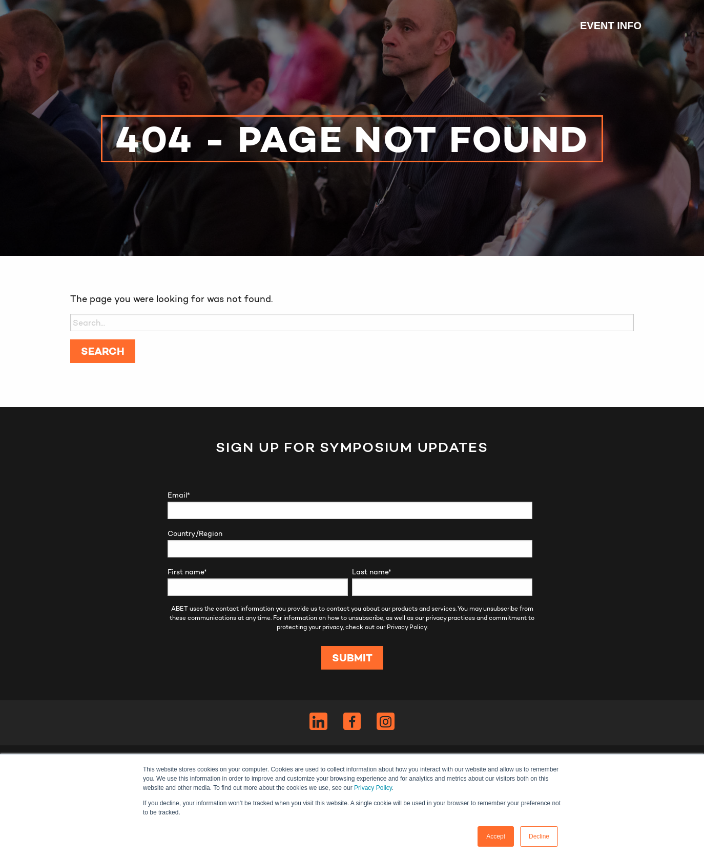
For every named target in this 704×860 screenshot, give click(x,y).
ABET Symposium (95, 25)
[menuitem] (605, 25)
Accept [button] (495, 836)
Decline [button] (539, 836)
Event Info (610, 25)
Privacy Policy (373, 787)
